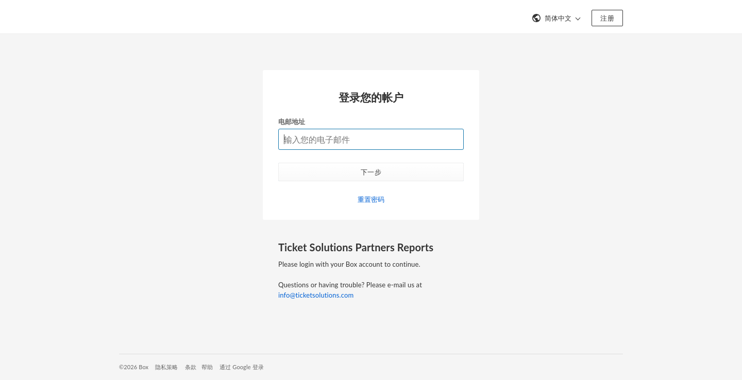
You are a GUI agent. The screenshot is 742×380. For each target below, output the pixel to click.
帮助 (207, 367)
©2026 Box (133, 367)
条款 (190, 367)
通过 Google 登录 (242, 367)
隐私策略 (166, 367)
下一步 (371, 172)
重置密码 (371, 199)
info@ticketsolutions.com (315, 295)
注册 (607, 18)
